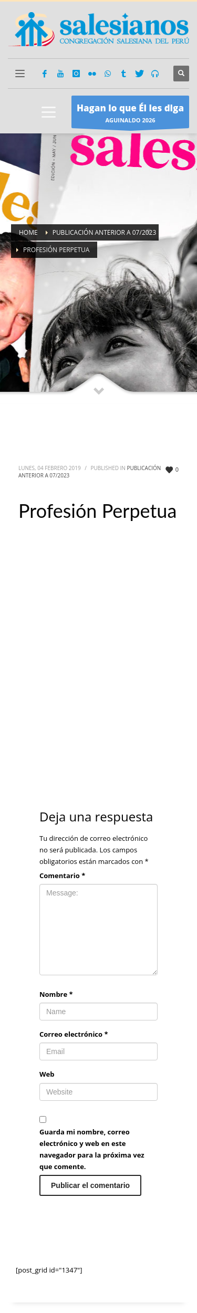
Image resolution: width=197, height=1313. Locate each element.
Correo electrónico (73, 1034)
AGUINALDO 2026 (130, 115)
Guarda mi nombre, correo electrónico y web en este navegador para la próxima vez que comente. (91, 1149)
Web (46, 1074)
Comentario (62, 875)
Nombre (56, 994)
